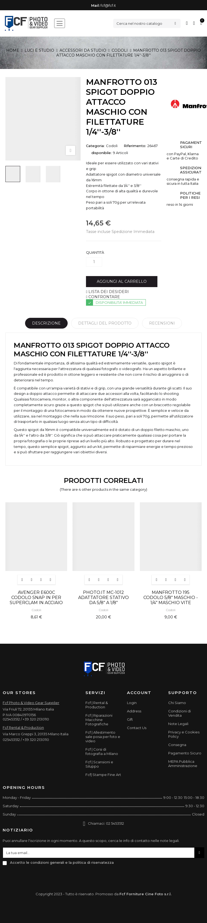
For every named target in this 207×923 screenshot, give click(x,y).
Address (134, 711)
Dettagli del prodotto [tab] (105, 323)
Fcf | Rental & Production (96, 705)
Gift (130, 719)
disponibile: (101, 153)
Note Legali (178, 724)
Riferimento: (135, 146)
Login (132, 703)
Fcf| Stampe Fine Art (103, 774)
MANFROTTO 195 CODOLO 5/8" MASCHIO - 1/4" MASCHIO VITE (170, 597)
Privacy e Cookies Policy (183, 734)
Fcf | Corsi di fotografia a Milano (101, 751)
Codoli (112, 146)
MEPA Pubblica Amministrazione (182, 763)
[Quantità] (94, 262)
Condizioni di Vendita (179, 713)
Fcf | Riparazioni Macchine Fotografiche (98, 719)
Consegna (177, 745)
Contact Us (136, 728)
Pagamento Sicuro (184, 753)
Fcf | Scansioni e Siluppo (99, 764)
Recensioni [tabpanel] (162, 323)
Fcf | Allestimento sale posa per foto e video (102, 736)
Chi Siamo (177, 703)
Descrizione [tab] (46, 323)
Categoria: (95, 146)
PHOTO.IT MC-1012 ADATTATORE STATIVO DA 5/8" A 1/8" (103, 597)
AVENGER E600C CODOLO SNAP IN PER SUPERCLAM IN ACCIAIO (36, 597)
